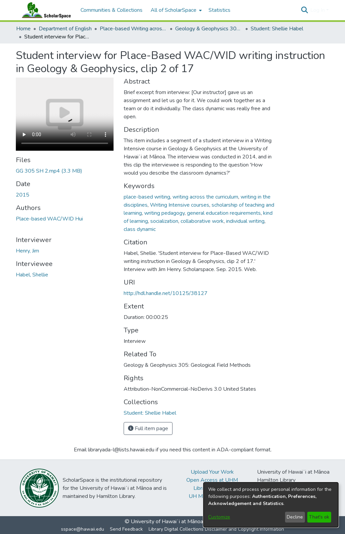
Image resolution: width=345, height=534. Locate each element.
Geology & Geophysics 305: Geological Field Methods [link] (209, 28)
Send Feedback (126, 529)
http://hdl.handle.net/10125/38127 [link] (166, 293)
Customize (219, 517)
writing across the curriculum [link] (205, 197)
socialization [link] (164, 221)
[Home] (45, 10)
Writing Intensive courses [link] (179, 205)
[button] (304, 10)
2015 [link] (22, 195)
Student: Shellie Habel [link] (277, 28)
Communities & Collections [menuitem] (112, 10)
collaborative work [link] (202, 221)
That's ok (319, 517)
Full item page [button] (148, 428)
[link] (49, 171)
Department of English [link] (65, 28)
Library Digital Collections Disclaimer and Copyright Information (216, 529)
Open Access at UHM (212, 480)
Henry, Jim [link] (27, 251)
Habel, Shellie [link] (32, 274)
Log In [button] (318, 10)
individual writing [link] (245, 221)
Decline (295, 517)
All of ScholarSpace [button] (173, 10)
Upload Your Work (212, 472)
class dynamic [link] (140, 229)
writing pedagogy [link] (164, 213)
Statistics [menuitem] (219, 10)
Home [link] (23, 28)
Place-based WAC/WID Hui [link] (49, 218)
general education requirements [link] (224, 213)
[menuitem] (175, 10)
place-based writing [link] (147, 197)
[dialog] (270, 504)
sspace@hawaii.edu (82, 529)
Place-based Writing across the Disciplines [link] (133, 28)
